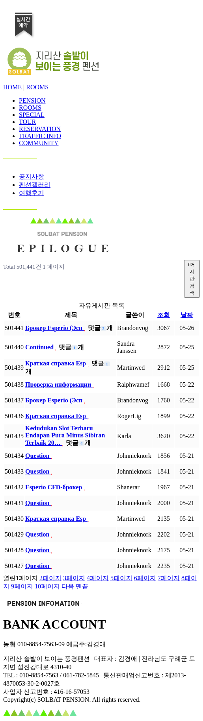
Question (38, 455)
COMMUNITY (38, 143)
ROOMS (37, 87)
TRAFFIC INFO (40, 136)
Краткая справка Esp (56, 363)
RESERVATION (40, 128)
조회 (163, 315)
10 (47, 586)
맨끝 (82, 586)
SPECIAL (32, 114)
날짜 (187, 315)
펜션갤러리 (34, 184)
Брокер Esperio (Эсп (54, 328)
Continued (40, 347)
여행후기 (31, 193)
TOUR (27, 121)
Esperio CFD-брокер (54, 487)
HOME (12, 87)
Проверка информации (59, 384)
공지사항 (31, 176)
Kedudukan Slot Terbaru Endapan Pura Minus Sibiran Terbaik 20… (65, 435)
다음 (67, 586)
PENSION (32, 100)
